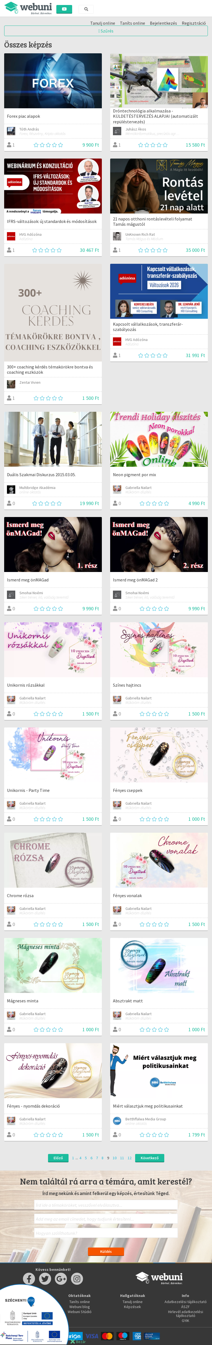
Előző (58, 1157)
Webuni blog (79, 1306)
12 (130, 1157)
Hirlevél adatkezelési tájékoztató (185, 1313)
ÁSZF (185, 1306)
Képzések (132, 1306)
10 (115, 1157)
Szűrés (106, 31)
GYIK (185, 1320)
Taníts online (79, 1301)
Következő (150, 1157)
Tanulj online (133, 1301)
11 (122, 1157)
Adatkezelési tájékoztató (186, 1301)
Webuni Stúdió (80, 1311)
